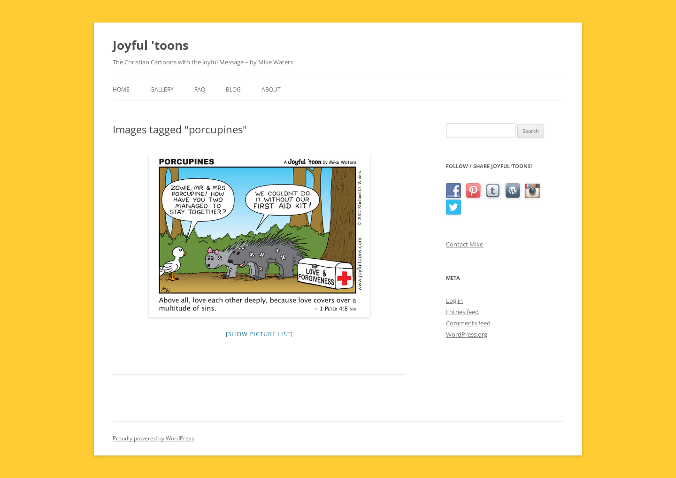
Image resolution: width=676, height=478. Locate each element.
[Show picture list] (259, 334)
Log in (454, 300)
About (271, 89)
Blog (233, 89)
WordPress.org (466, 334)
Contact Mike (464, 244)
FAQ (199, 89)
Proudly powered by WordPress (153, 438)
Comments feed (468, 323)
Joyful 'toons (151, 45)
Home (121, 89)
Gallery (162, 89)
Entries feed (462, 312)
